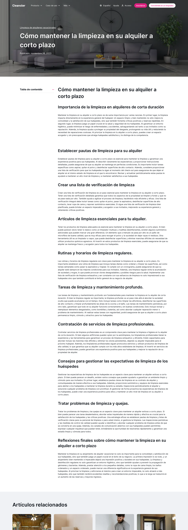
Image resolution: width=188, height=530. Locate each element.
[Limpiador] (18, 5)
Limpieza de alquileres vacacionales (38, 27)
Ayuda (116, 5)
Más (67, 5)
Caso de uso (53, 5)
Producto (36, 5)
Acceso (126, 5)
